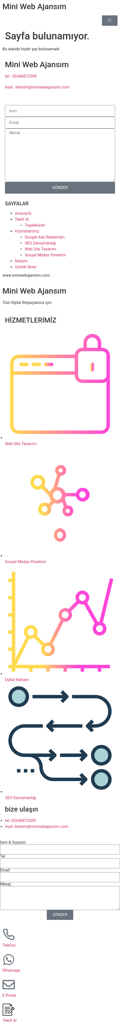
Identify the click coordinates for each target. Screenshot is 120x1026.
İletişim (21, 261)
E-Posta (9, 995)
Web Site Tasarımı (40, 249)
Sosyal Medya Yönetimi (45, 255)
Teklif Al (22, 219)
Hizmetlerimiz (27, 231)
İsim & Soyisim (13, 843)
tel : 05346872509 (21, 76)
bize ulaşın (21, 809)
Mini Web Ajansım (34, 6)
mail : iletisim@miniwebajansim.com (37, 87)
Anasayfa (23, 213)
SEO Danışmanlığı (40, 243)
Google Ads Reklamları (45, 237)
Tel (2, 856)
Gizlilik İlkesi (25, 267)
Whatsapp (11, 970)
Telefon (9, 945)
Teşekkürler (35, 225)
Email (5, 870)
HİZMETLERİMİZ (30, 320)
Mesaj (5, 884)
